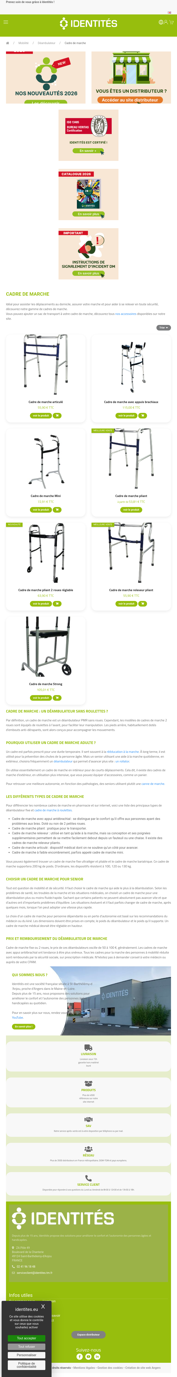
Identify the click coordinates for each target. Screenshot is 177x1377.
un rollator (122, 761)
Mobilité (24, 43)
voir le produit (41, 415)
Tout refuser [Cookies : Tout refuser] (26, 1346)
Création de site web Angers (143, 1367)
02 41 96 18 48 (26, 1266)
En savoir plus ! (23, 1026)
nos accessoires (125, 313)
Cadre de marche (75, 43)
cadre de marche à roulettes (53, 810)
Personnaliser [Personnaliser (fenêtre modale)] (26, 1355)
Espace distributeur (88, 1334)
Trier (163, 327)
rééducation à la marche (123, 751)
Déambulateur (47, 43)
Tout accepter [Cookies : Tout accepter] (26, 1338)
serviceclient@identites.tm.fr (34, 1272)
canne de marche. (153, 783)
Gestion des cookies (110, 1367)
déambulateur (63, 761)
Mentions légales (84, 1367)
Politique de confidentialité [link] (26, 1365)
